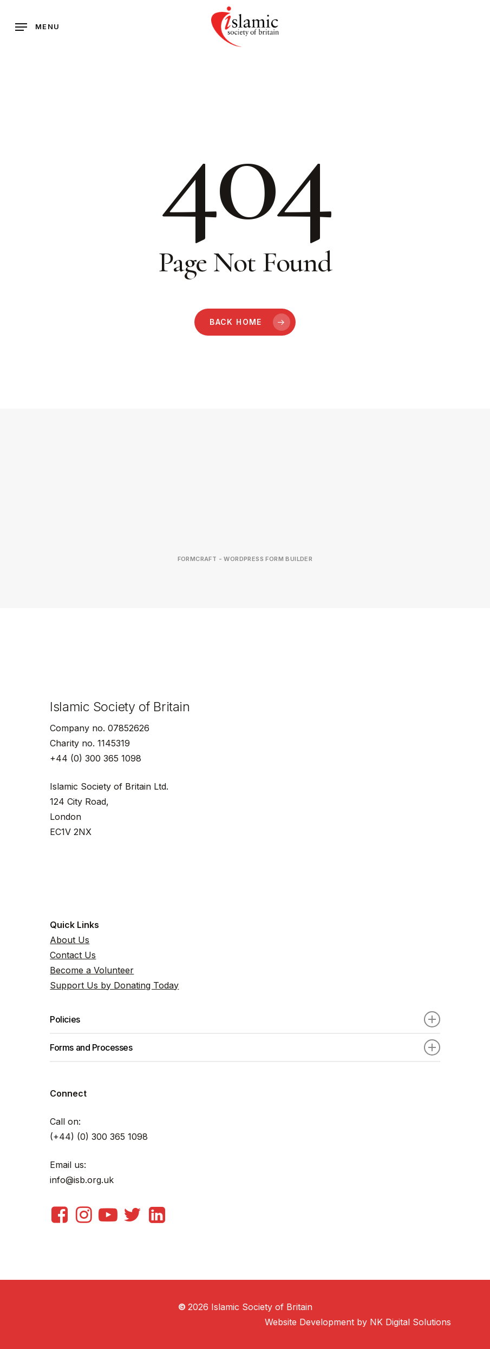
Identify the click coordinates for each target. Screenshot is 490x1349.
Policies (245, 1019)
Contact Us (73, 955)
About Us (69, 939)
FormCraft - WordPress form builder (245, 559)
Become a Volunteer (92, 970)
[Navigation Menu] (37, 27)
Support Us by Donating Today (114, 985)
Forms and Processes (245, 1047)
